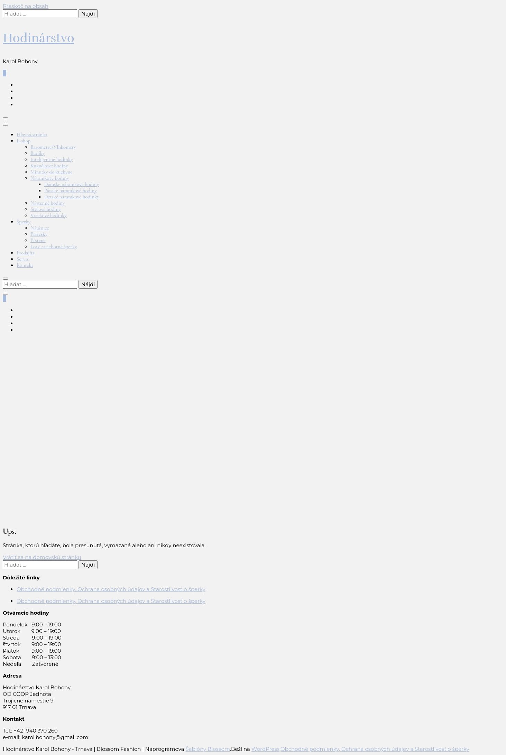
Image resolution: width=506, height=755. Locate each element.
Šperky (24, 221)
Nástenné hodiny (47, 203)
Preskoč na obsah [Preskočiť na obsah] (25, 6)
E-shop (23, 141)
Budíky (37, 153)
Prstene (38, 240)
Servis (23, 259)
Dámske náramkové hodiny (71, 184)
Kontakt (25, 265)
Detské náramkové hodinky (71, 197)
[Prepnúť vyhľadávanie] (5, 279)
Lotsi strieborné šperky (53, 246)
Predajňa (25, 253)
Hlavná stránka (32, 134)
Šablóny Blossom (208, 749)
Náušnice (39, 228)
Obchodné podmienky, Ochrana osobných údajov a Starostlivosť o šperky (111, 589)
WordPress (265, 749)
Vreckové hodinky (48, 215)
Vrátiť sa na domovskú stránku (42, 557)
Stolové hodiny (45, 209)
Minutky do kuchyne (51, 172)
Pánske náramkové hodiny (70, 190)
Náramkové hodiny (49, 178)
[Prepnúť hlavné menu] (5, 118)
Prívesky (38, 234)
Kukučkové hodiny (49, 165)
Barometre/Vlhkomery (53, 147)
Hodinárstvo (38, 38)
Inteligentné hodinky (51, 159)
